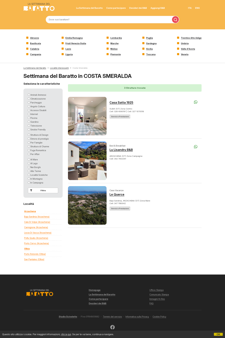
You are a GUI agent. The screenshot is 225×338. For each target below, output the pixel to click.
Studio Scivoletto (68, 316)
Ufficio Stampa (156, 290)
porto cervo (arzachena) (36, 243)
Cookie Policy (159, 316)
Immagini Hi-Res (157, 299)
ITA (190, 8)
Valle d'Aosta (188, 49)
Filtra (37, 190)
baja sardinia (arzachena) (37, 216)
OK (218, 334)
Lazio (68, 49)
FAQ (151, 303)
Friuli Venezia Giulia (75, 43)
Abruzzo (34, 38)
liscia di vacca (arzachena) (38, 232)
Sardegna (151, 43)
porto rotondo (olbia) (35, 254)
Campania (35, 54)
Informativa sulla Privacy (137, 316)
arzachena (30, 211)
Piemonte (115, 54)
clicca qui (66, 334)
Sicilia (149, 49)
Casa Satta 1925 (121, 102)
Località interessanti (59, 68)
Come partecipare (116, 8)
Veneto (184, 54)
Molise (114, 49)
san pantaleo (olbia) (34, 259)
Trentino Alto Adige (191, 38)
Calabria (34, 49)
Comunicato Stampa (159, 294)
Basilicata (35, 43)
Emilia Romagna (74, 38)
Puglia (149, 38)
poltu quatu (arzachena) (36, 238)
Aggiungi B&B (157, 8)
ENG (197, 8)
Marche (114, 43)
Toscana (151, 54)
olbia (27, 248)
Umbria (185, 43)
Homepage (94, 290)
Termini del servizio (112, 316)
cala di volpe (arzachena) (37, 222)
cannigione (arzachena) (36, 227)
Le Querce (117, 194)
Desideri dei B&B (138, 8)
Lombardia (116, 38)
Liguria (69, 54)
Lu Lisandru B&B (121, 150)
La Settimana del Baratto (89, 8)
